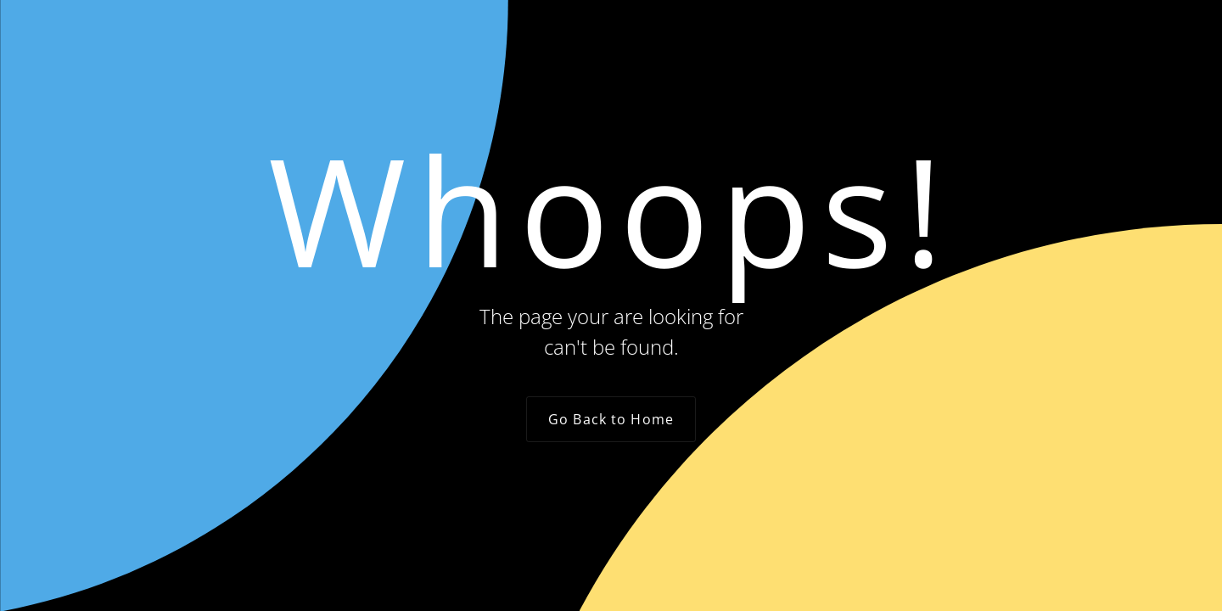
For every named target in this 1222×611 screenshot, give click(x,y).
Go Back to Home (611, 419)
